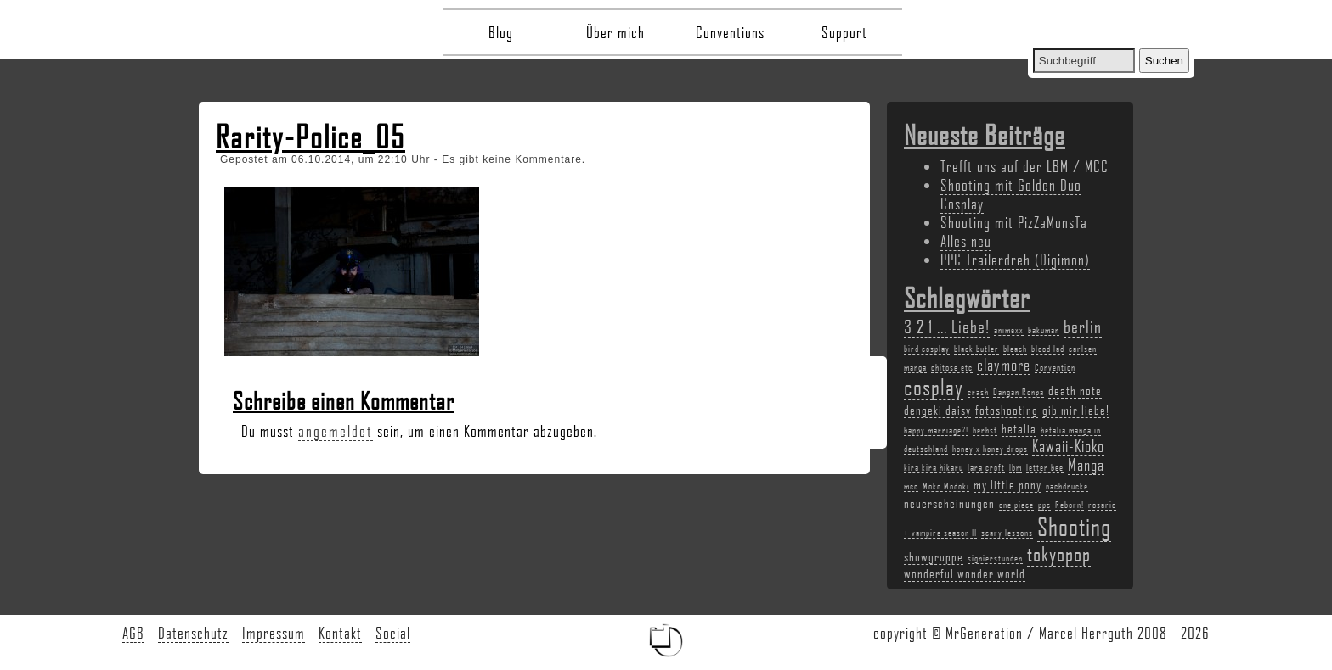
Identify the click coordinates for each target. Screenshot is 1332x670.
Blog (500, 32)
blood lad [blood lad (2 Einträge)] (1047, 348)
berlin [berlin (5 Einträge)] (1083, 326)
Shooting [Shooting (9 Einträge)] (1074, 526)
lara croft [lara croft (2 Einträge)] (986, 467)
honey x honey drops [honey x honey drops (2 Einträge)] (990, 449)
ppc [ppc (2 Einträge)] (1044, 505)
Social (392, 632)
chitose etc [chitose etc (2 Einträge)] (952, 367)
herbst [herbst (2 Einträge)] (985, 430)
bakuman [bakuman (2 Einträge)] (1043, 330)
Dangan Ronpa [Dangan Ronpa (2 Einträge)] (1018, 392)
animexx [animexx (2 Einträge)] (1009, 330)
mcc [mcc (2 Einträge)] (911, 486)
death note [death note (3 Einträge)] (1075, 390)
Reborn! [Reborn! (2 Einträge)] (1069, 505)
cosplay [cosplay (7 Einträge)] (933, 386)
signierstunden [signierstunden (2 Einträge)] (995, 558)
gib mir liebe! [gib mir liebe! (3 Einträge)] (1075, 409)
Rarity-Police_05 (310, 136)
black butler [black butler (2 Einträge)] (976, 348)
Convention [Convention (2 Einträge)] (1055, 367)
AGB (133, 632)
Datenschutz (193, 632)
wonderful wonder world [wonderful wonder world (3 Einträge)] (964, 573)
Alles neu (965, 241)
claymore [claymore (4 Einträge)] (1003, 364)
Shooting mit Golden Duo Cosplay (1010, 194)
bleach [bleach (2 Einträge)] (1015, 348)
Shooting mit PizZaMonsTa (1013, 222)
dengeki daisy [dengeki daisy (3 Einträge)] (937, 409)
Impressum (273, 632)
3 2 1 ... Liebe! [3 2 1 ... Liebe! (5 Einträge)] (947, 326)
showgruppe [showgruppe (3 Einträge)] (933, 556)
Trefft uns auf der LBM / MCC (1024, 166)
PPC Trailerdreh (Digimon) (1015, 259)
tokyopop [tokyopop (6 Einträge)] (1059, 553)
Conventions (730, 32)
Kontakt (340, 632)
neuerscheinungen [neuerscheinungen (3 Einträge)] (949, 503)
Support (844, 32)
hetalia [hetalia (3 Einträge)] (1019, 428)
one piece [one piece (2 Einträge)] (1016, 505)
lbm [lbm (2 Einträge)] (1015, 467)
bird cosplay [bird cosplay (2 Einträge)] (927, 348)
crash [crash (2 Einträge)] (978, 392)
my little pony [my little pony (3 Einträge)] (1007, 484)
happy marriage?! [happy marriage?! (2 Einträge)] (936, 430)
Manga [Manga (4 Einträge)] (1086, 464)
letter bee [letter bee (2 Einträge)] (1045, 467)
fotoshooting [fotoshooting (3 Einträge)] (1006, 409)
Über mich (615, 32)
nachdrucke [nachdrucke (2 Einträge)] (1067, 486)
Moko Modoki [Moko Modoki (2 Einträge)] (946, 486)
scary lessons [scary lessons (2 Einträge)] (1007, 533)
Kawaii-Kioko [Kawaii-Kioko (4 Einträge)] (1068, 446)
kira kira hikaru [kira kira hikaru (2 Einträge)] (933, 467)
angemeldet (335, 431)
